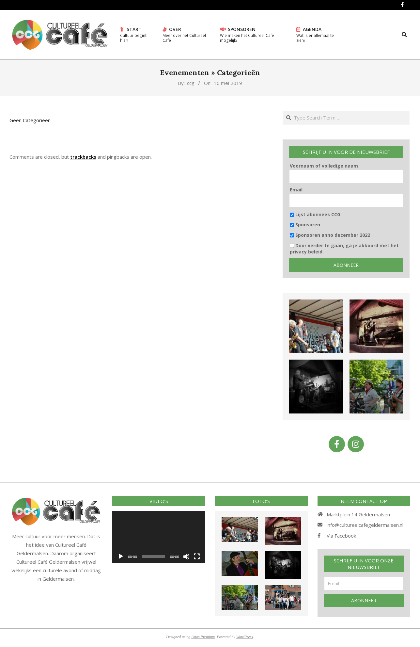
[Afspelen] (120, 556)
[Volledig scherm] (197, 556)
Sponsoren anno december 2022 (330, 235)
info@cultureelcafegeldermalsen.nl (365, 525)
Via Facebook (341, 535)
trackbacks (83, 157)
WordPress (244, 637)
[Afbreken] (186, 556)
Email (296, 189)
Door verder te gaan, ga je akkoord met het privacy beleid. (344, 248)
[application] (158, 537)
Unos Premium (203, 637)
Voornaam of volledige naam (324, 166)
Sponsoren (305, 224)
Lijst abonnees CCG (315, 214)
